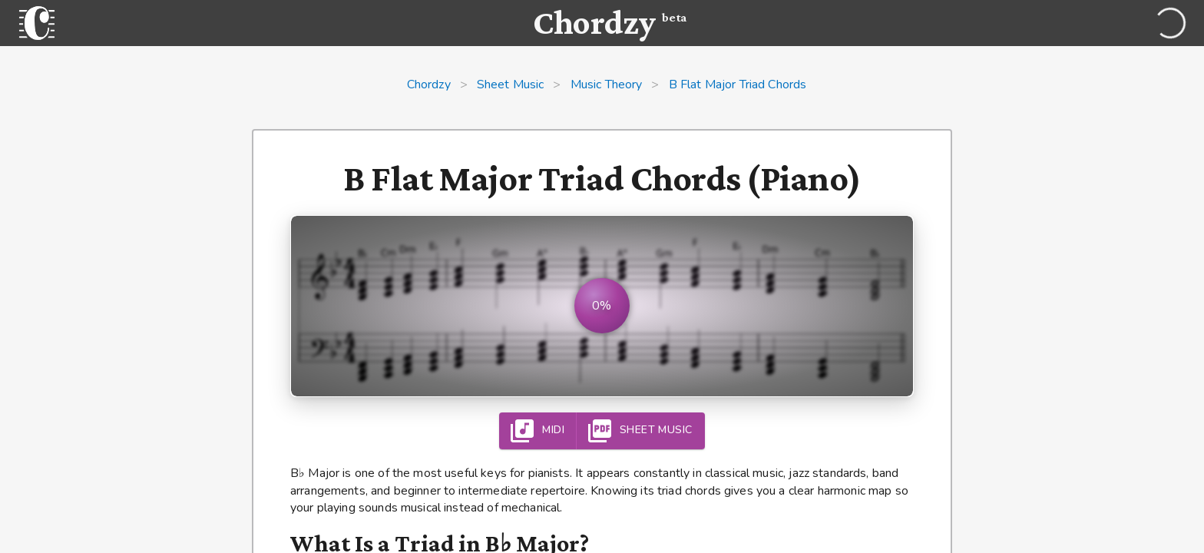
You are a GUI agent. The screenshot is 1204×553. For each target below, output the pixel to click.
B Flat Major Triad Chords (738, 84)
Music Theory (607, 84)
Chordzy (429, 84)
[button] (602, 306)
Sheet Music (510, 84)
